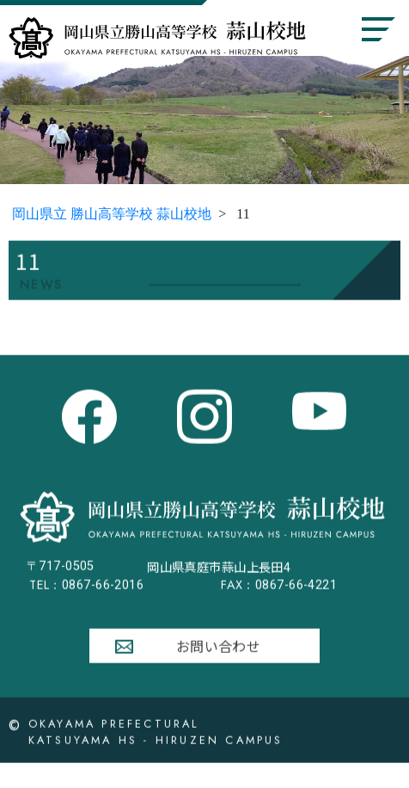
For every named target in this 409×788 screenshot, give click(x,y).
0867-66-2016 (86, 589)
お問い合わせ (218, 650)
